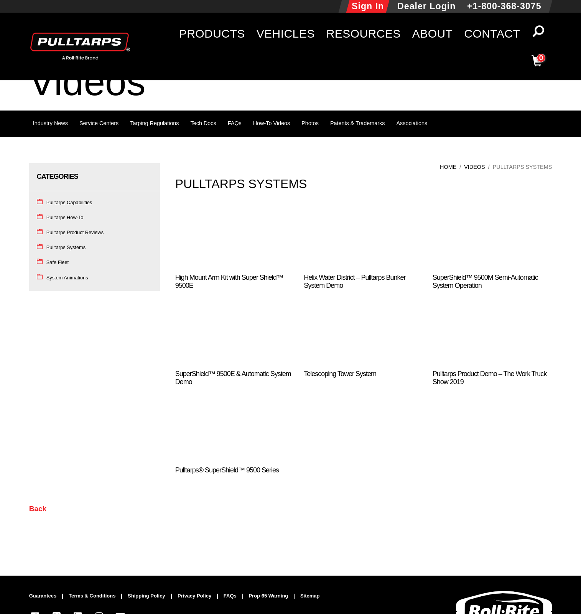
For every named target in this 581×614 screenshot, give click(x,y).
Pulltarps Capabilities (69, 202)
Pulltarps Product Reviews (75, 232)
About (432, 33)
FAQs (235, 123)
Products (212, 33)
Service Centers (99, 123)
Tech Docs (203, 123)
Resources (363, 33)
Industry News (50, 123)
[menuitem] (46, 596)
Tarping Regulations (154, 123)
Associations (411, 123)
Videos (474, 167)
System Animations (67, 278)
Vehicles (286, 33)
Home (448, 167)
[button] (538, 33)
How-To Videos (271, 123)
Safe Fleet (57, 262)
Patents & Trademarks (357, 123)
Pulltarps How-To (65, 217)
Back (37, 509)
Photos (310, 123)
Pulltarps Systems (66, 247)
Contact (492, 33)
